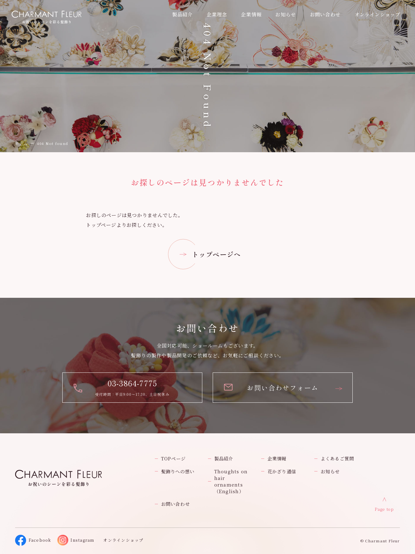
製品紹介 (223, 458)
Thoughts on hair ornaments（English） (231, 481)
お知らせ (285, 14)
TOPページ (173, 458)
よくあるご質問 (337, 458)
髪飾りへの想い (178, 471)
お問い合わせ (175, 503)
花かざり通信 (281, 471)
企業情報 (251, 14)
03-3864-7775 (132, 383)
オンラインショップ (378, 14)
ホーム (21, 143)
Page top (384, 509)
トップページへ (216, 254)
